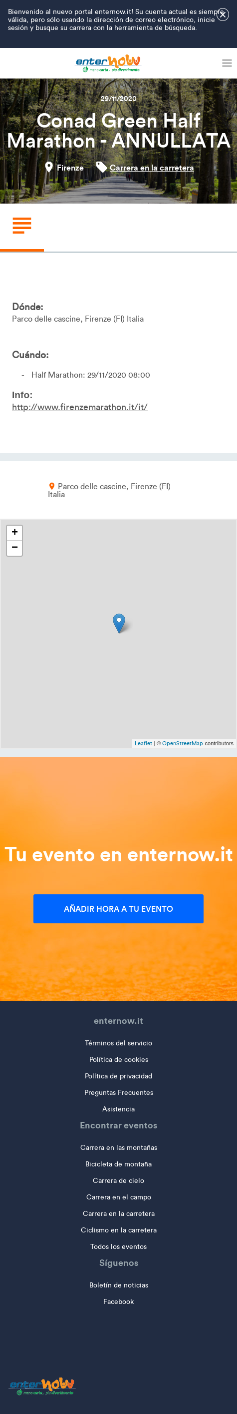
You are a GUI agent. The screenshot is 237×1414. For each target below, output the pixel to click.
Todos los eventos (118, 1246)
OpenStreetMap (182, 743)
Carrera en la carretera (152, 168)
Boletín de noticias (118, 1285)
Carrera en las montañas (118, 1147)
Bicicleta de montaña (118, 1164)
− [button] (14, 548)
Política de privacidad (118, 1076)
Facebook (118, 1301)
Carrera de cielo (118, 1180)
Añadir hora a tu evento (118, 909)
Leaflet (143, 743)
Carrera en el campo (118, 1197)
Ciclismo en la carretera (119, 1230)
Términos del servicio (118, 1043)
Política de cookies (118, 1059)
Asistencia (118, 1109)
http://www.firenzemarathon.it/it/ (80, 407)
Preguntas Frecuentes (118, 1092)
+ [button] (14, 533)
